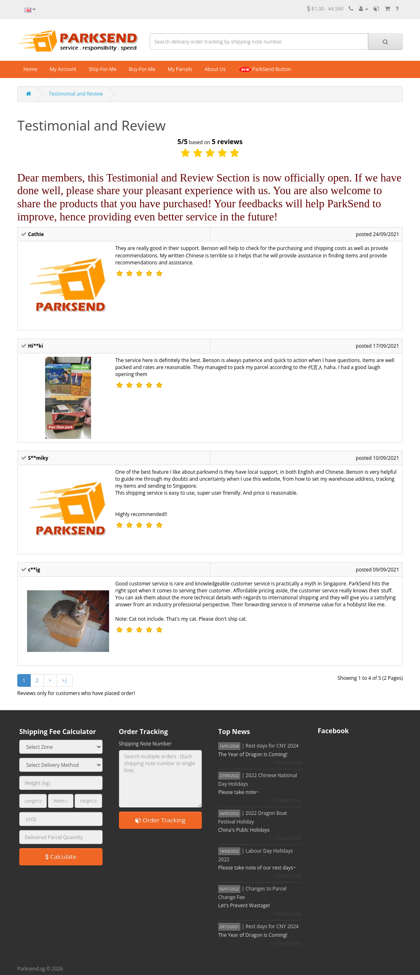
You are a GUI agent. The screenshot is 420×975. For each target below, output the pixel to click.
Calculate (60, 856)
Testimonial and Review (76, 93)
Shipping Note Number (145, 743)
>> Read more (285, 762)
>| (64, 680)
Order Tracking (160, 820)
